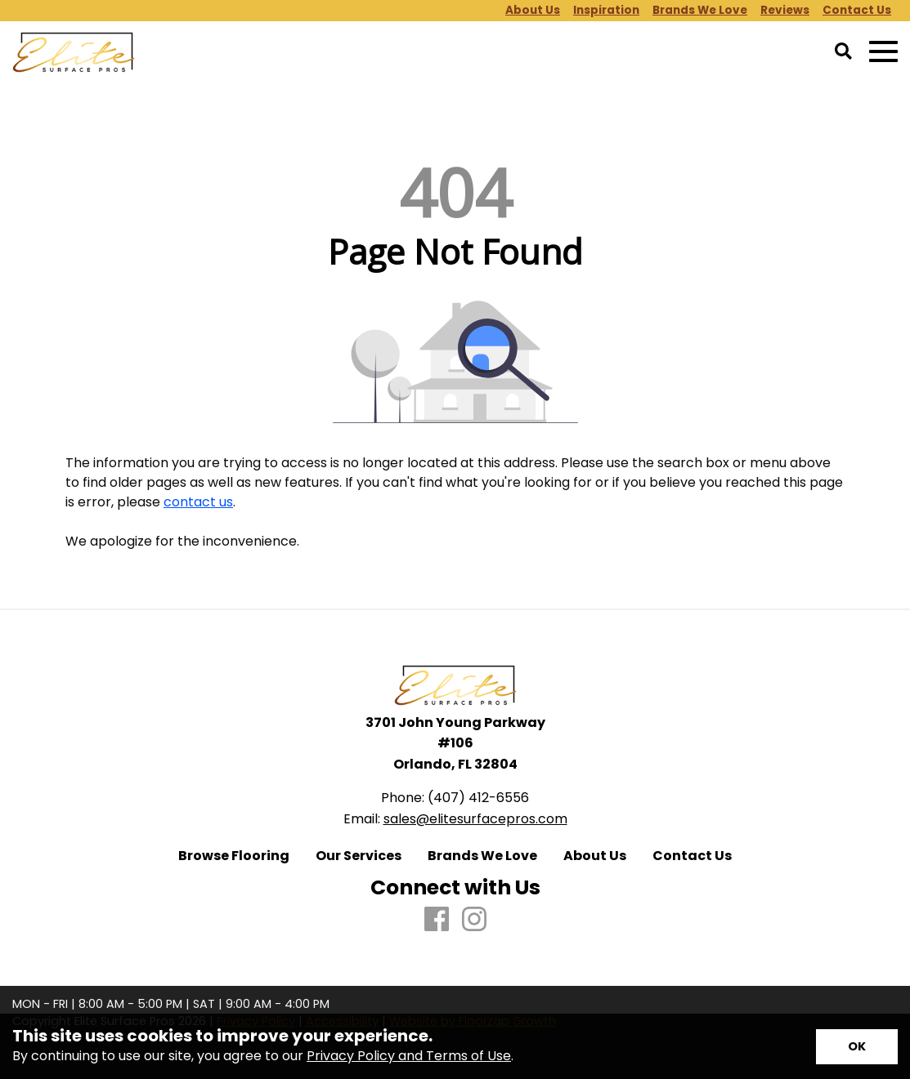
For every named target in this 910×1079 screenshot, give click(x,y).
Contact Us (692, 856)
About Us (594, 856)
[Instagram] (474, 920)
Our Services (358, 856)
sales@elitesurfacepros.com (475, 818)
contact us (198, 502)
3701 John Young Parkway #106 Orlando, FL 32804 (455, 743)
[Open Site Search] (843, 52)
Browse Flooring (233, 856)
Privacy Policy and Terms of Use (409, 1055)
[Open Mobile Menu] (883, 52)
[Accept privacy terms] (857, 1046)
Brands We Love (482, 856)
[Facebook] (436, 920)
